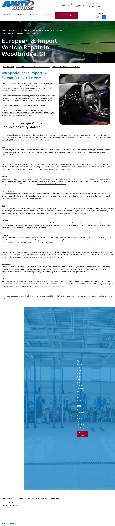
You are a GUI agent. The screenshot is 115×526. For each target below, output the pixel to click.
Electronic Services (42, 113)
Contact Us (48, 15)
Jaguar (4, 176)
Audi (3, 133)
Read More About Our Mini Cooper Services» (71, 213)
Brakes (36, 110)
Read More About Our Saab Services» (49, 257)
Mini (3, 206)
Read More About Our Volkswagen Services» (70, 272)
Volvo (4, 279)
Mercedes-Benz (8, 191)
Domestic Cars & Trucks (11, 113)
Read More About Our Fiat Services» (58, 169)
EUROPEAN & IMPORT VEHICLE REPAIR (20, 33)
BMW (4, 147)
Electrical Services (27, 113)
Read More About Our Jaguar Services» (51, 184)
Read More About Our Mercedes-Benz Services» (24, 198)
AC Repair (5, 110)
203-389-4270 (66, 4)
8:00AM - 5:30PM (94, 6)
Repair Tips (34, 15)
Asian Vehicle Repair (25, 110)
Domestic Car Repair (9, 503)
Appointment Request (66, 15)
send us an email (69, 296)
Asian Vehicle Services (10, 505)
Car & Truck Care (45, 110)
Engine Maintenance (24, 115)
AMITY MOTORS (10, 30)
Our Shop (7, 15)
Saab (3, 250)
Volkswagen (6, 264)
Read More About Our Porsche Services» (38, 242)
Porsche (5, 235)
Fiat (3, 162)
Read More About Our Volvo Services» (50, 286)
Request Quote (82, 434)
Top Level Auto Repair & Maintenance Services (40, 30)
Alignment (13, 110)
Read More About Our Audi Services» (36, 140)
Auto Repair (20, 15)
